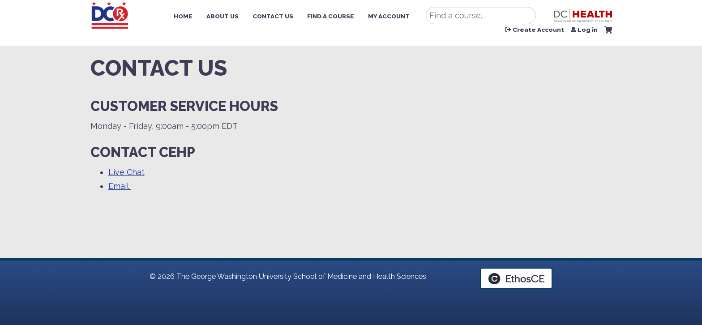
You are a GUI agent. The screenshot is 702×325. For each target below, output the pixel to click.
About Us (222, 16)
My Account (389, 16)
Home (183, 16)
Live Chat (126, 172)
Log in (588, 30)
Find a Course (330, 16)
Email (119, 186)
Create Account (538, 30)
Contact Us (273, 16)
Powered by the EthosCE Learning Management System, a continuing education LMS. (516, 278)
